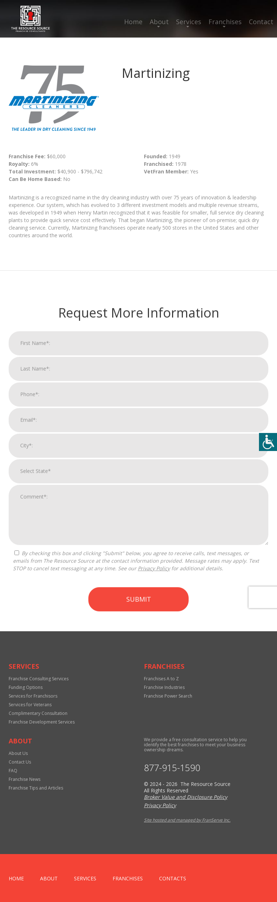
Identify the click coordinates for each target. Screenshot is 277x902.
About (159, 21)
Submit (138, 750)
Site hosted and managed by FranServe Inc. (187, 820)
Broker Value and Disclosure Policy (185, 796)
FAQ (13, 771)
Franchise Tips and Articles (36, 788)
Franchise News (24, 779)
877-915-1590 (172, 767)
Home (133, 21)
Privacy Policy (154, 719)
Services (188, 21)
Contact (261, 21)
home (16, 878)
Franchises (225, 21)
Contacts (172, 878)
